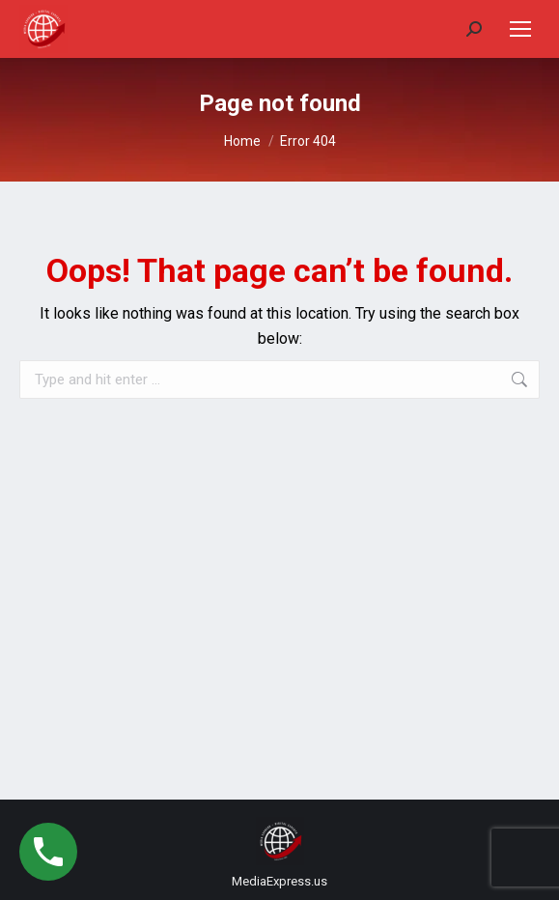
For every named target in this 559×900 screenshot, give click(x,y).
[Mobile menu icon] (520, 29)
